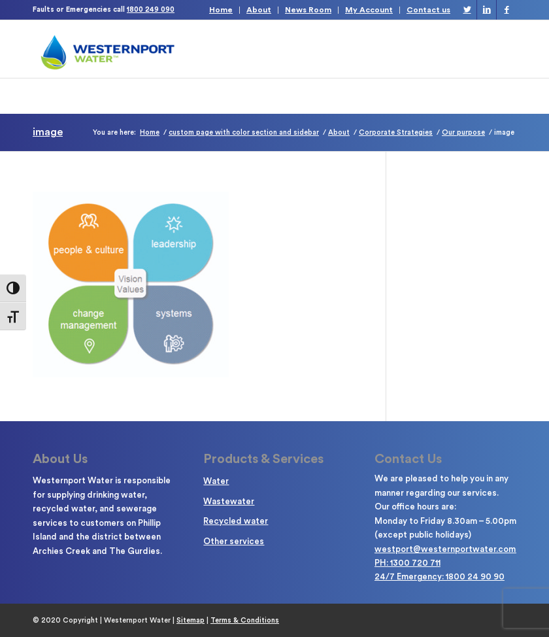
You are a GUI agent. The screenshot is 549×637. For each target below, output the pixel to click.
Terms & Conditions (244, 620)
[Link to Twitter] (467, 10)
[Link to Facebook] (506, 10)
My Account (369, 10)
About (258, 10)
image (48, 132)
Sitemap (190, 620)
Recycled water (235, 521)
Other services (233, 541)
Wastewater (228, 501)
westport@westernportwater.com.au (450, 549)
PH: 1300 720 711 (407, 563)
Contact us (428, 10)
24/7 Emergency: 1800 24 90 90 (439, 576)
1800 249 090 (151, 9)
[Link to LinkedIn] (486, 10)
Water (216, 481)
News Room (308, 10)
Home (221, 10)
